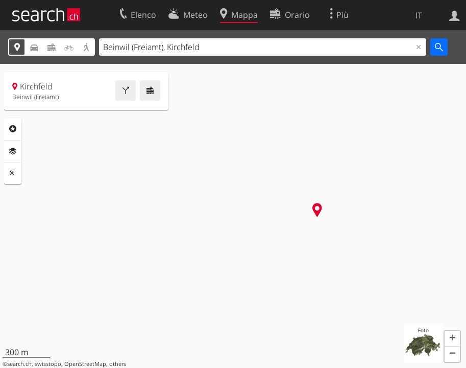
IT (418, 15)
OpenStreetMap (85, 363)
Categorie (12, 129)
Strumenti (12, 173)
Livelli (12, 151)
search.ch (19, 363)
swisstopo (48, 363)
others (117, 363)
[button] (452, 339)
